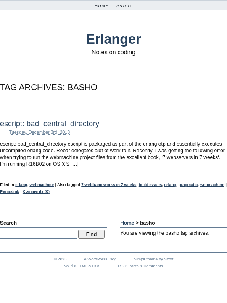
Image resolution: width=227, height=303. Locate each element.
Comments (153, 265)
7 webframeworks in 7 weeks (108, 184)
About (124, 5)
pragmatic (188, 184)
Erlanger (113, 39)
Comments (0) (36, 191)
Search (8, 223)
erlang (21, 184)
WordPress (97, 259)
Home (101, 5)
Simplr (139, 259)
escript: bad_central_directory (49, 124)
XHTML (80, 265)
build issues (150, 184)
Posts (133, 265)
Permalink (9, 191)
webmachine (41, 184)
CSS (96, 265)
